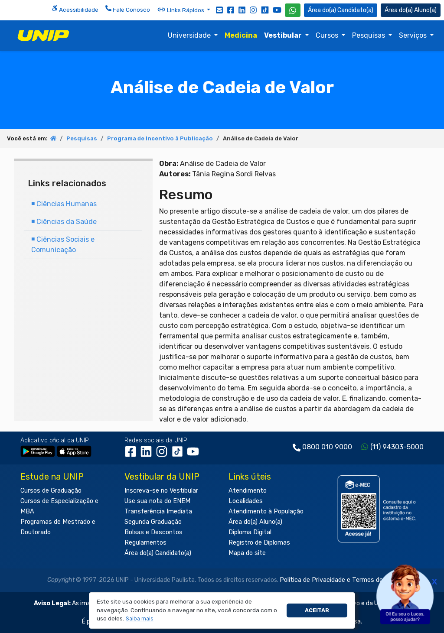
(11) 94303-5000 (397, 447)
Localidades (246, 501)
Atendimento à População (266, 511)
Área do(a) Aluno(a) (255, 522)
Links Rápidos (181, 9)
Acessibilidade (75, 9)
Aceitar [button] (317, 610)
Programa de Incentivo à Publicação (160, 138)
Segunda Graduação (153, 522)
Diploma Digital (250, 532)
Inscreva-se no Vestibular (161, 490)
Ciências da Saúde (64, 221)
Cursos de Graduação (51, 490)
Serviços (413, 35)
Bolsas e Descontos (153, 532)
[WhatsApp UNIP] (292, 10)
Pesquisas (369, 35)
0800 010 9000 (327, 447)
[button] (139, 618)
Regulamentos (145, 542)
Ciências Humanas (64, 204)
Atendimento (248, 490)
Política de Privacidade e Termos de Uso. (338, 580)
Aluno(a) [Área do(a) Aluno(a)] (411, 10)
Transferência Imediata (158, 511)
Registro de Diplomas (259, 542)
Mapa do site (247, 553)
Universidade (190, 35)
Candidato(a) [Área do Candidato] (340, 10)
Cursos (328, 35)
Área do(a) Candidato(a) (157, 553)
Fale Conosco (127, 9)
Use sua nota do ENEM (157, 501)
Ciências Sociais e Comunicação (63, 244)
